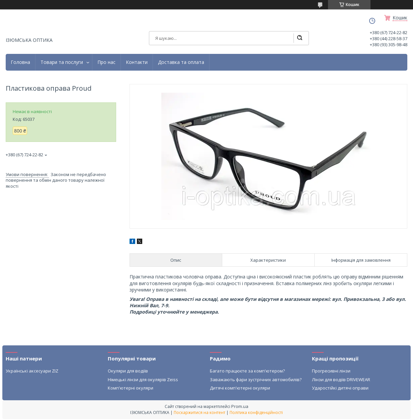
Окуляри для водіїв (128, 371)
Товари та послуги (61, 62)
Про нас (106, 62)
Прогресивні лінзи (331, 371)
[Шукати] (300, 38)
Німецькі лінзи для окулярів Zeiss (143, 379)
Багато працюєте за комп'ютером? (247, 371)
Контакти (137, 62)
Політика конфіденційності (256, 412)
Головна (20, 62)
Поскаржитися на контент (199, 412)
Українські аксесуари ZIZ (32, 371)
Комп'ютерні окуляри (130, 388)
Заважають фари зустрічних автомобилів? (256, 379)
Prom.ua (239, 406)
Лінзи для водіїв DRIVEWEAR (341, 379)
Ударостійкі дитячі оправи (340, 388)
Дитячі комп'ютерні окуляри (240, 388)
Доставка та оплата (181, 62)
